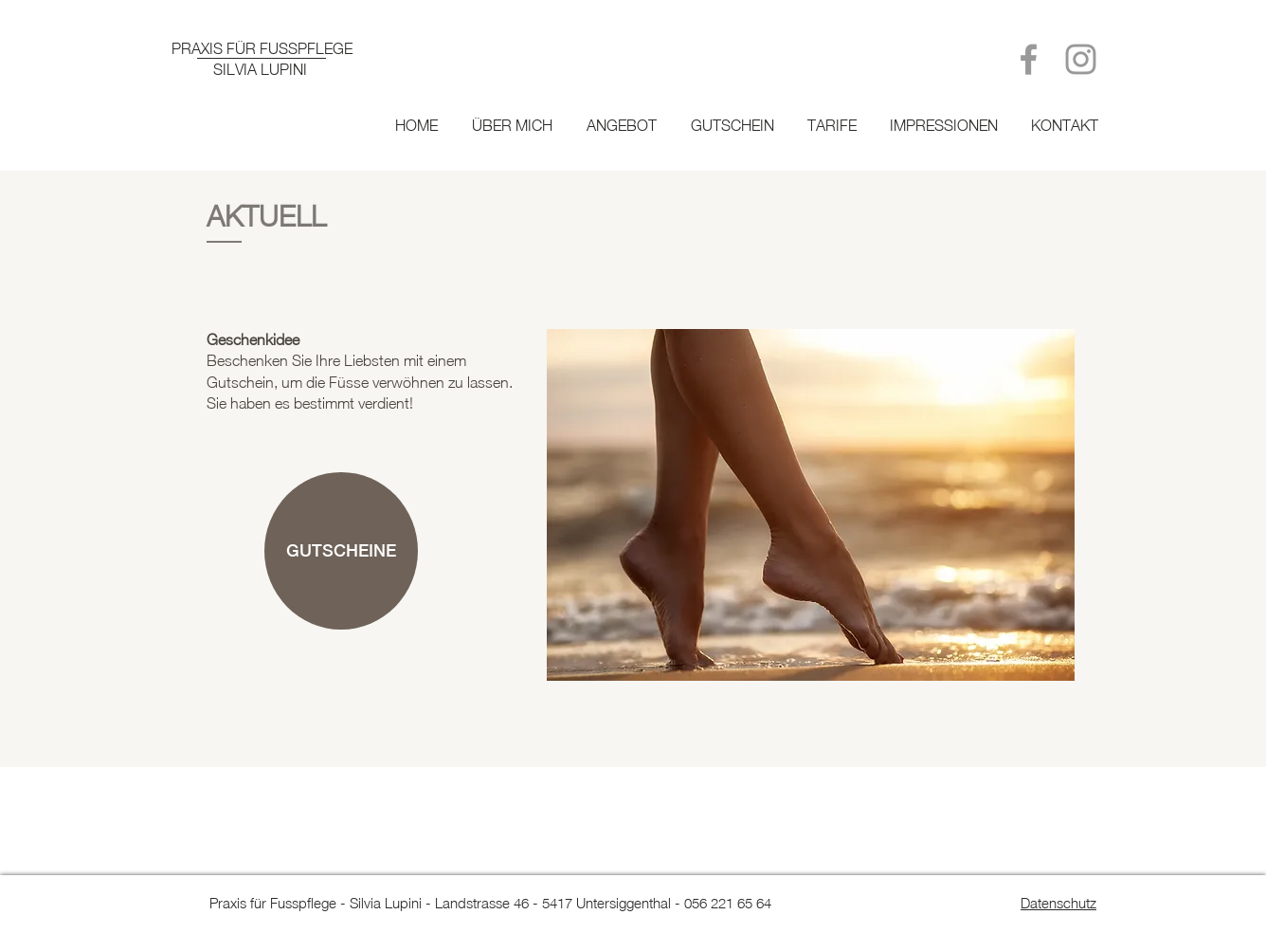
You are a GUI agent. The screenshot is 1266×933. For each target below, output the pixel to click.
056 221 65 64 (727, 902)
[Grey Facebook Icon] (1028, 59)
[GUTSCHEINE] (341, 551)
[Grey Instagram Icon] (1080, 59)
